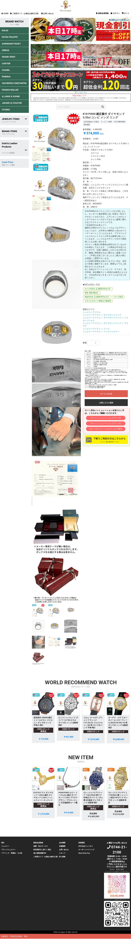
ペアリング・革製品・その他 (11, 853)
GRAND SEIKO (8, 57)
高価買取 (81, 843)
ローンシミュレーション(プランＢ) (105, 423)
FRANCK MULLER (10, 90)
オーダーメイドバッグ (86, 850)
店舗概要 (62, 846)
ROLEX (5, 30)
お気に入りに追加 (106, 403)
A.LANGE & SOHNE (11, 96)
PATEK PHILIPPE (10, 37)
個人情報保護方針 (39, 853)
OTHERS (6, 109)
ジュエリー (5, 846)
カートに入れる (106, 394)
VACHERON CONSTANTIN (14, 83)
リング (106, 329)
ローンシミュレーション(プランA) (106, 418)
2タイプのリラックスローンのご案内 (105, 429)
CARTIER (6, 63)
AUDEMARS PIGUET (11, 43)
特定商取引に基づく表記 (42, 850)
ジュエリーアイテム (92, 312)
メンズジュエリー (111, 331)
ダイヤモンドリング (112, 315)
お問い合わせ (47, 13)
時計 (2, 843)
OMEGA (5, 50)
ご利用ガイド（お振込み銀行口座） (25, 13)
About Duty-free (84, 853)
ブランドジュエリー (8, 850)
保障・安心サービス (40, 846)
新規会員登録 (38, 843)
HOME (5, 13)
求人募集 (62, 857)
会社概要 (62, 843)
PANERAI (6, 76)
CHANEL (6, 70)
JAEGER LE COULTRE (12, 103)
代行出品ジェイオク (85, 846)
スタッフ (62, 853)
